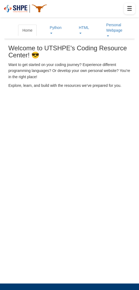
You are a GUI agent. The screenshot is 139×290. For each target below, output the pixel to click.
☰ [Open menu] (129, 8)
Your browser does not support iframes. (69, 150)
